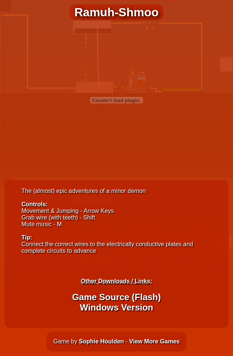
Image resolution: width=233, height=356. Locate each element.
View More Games (154, 341)
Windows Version (116, 307)
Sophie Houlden (101, 341)
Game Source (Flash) (116, 297)
